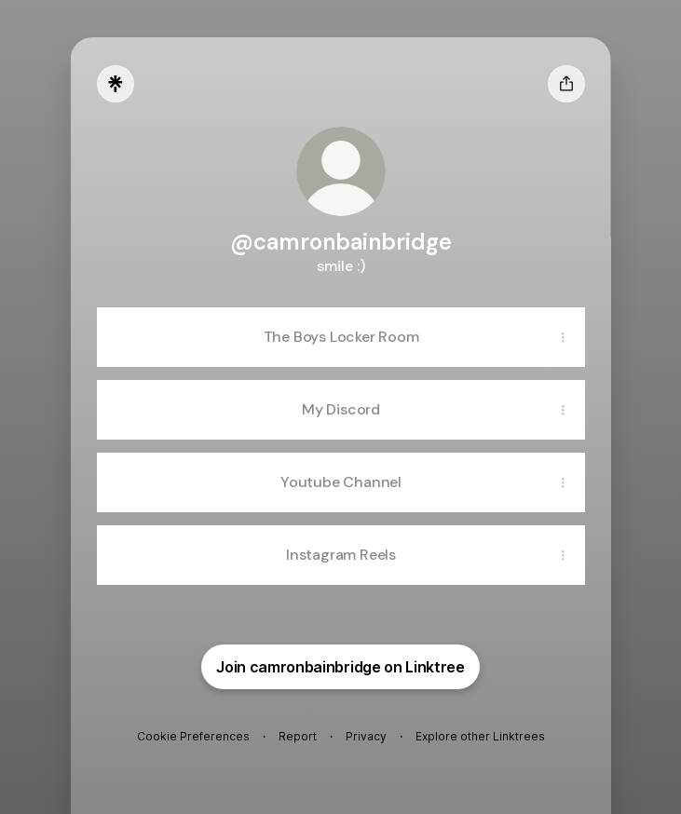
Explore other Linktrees (480, 736)
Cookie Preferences (193, 736)
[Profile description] (341, 265)
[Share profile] (566, 83)
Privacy (366, 736)
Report (298, 736)
